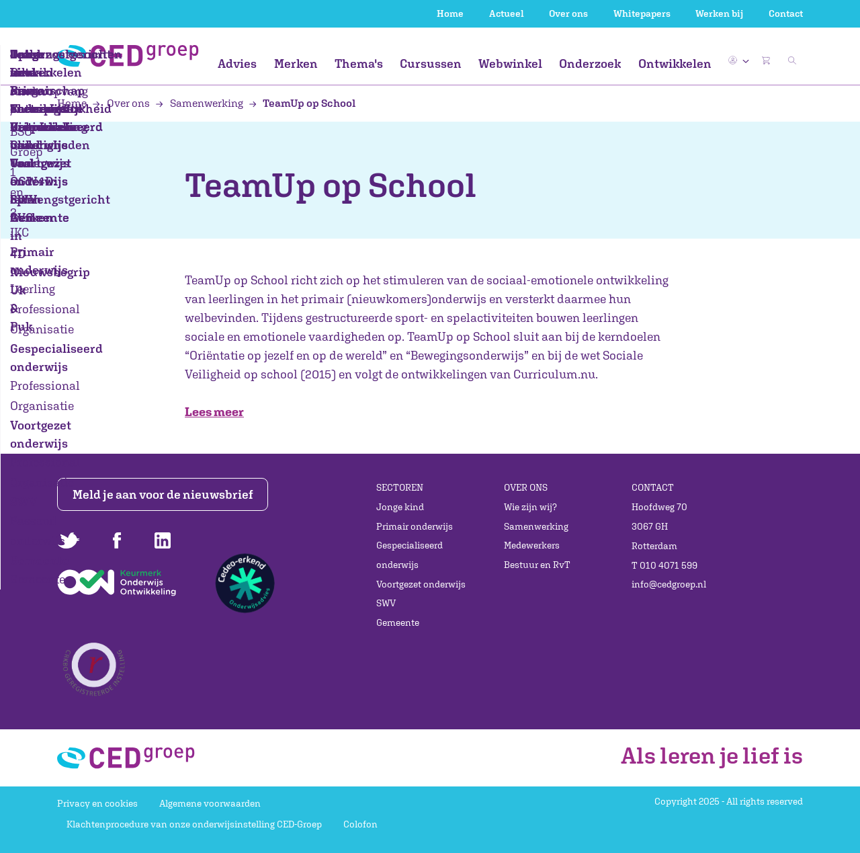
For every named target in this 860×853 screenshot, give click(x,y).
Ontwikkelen (675, 63)
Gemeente (397, 622)
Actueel (506, 13)
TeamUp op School (302, 103)
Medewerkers (532, 545)
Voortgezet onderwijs (421, 584)
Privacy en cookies (97, 803)
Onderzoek (590, 63)
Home (450, 13)
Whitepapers (642, 13)
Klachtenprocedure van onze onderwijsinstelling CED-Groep (194, 824)
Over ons (568, 13)
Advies (237, 63)
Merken (296, 63)
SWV (386, 603)
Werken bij (719, 13)
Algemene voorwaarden (210, 803)
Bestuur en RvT (537, 564)
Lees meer (214, 412)
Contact (786, 13)
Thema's (359, 63)
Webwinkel (510, 63)
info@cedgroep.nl (669, 584)
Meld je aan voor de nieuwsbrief (163, 494)
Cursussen (431, 63)
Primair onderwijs (414, 526)
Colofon (360, 824)
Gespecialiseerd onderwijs (409, 555)
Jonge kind (400, 506)
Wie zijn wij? (530, 506)
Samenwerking (200, 103)
